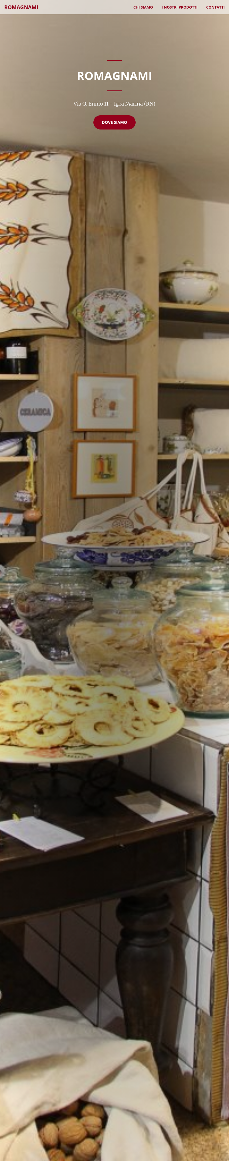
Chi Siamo (143, 7)
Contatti (215, 7)
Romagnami (21, 7)
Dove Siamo (114, 122)
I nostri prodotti (180, 7)
